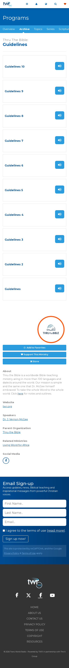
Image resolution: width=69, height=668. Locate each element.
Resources (34, 641)
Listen (59, 66)
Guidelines (13, 289)
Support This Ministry (36, 354)
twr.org (7, 406)
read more (56, 531)
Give (65, 4)
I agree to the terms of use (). (34, 531)
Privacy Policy (11, 553)
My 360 (36, 4)
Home (34, 607)
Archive (24, 29)
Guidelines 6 (14, 165)
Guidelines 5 (14, 190)
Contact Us (34, 618)
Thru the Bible (12, 432)
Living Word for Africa (16, 445)
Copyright (34, 636)
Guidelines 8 (14, 116)
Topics (38, 29)
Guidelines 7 (14, 140)
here (20, 393)
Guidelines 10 (14, 66)
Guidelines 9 (14, 91)
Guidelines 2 (14, 264)
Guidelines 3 (14, 239)
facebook (6, 460)
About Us (34, 613)
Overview (9, 29)
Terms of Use (29, 553)
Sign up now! (15, 539)
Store (36, 361)
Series (50, 29)
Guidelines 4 (14, 214)
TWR (41, 652)
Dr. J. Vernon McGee (15, 419)
